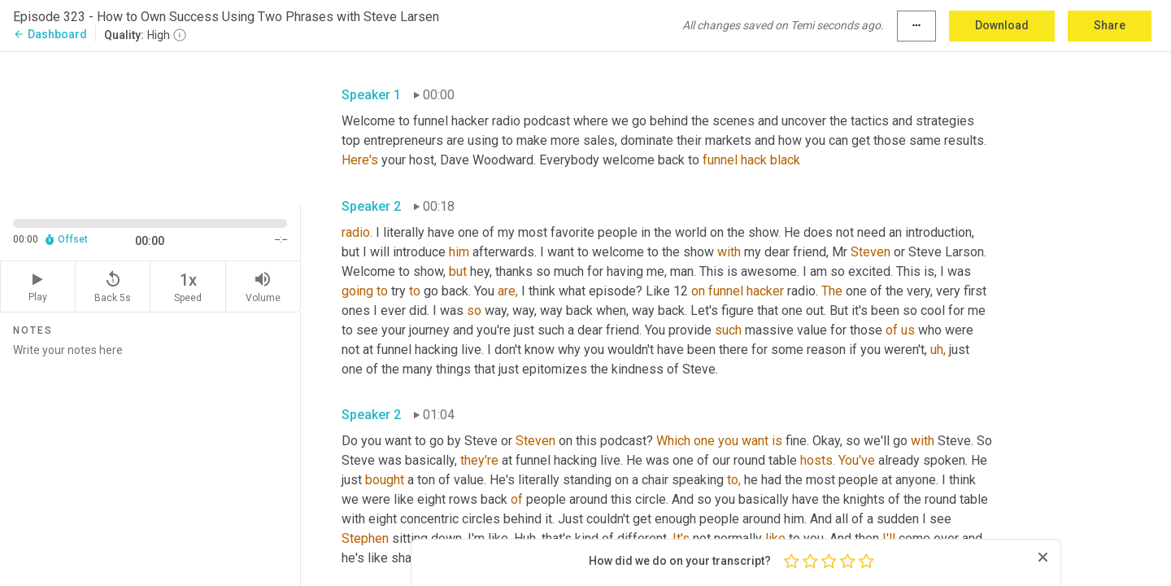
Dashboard (50, 34)
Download (1002, 25)
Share (1109, 25)
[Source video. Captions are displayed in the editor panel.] (150, 127)
